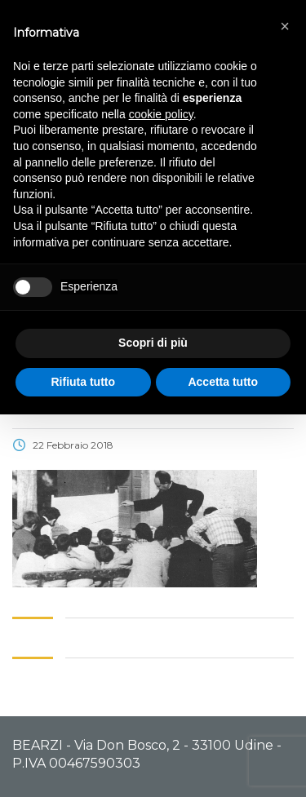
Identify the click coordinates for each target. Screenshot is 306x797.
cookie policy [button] (161, 114)
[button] (285, 26)
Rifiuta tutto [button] (83, 381)
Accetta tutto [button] (223, 381)
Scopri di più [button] (153, 342)
